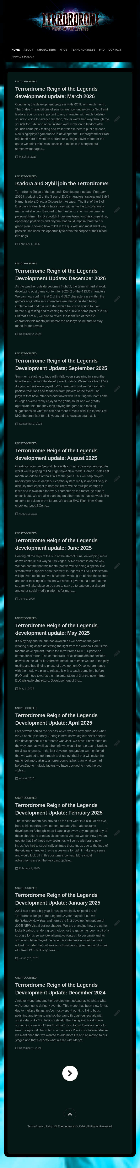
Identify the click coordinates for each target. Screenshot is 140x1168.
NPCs (63, 49)
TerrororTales (83, 49)
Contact (114, 49)
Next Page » (70, 1080)
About (28, 49)
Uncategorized (26, 81)
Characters (46, 49)
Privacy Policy (23, 56)
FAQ (102, 49)
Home (16, 49)
